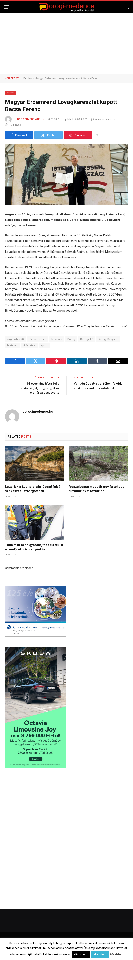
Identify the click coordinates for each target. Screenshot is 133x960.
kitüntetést (29, 345)
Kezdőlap (28, 78)
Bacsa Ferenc (38, 339)
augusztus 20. (15, 339)
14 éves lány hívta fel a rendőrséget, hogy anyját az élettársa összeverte (39, 388)
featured (12, 345)
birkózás (56, 339)
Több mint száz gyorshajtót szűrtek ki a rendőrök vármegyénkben (34, 547)
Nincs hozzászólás (103, 119)
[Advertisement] (66, 43)
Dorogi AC (86, 339)
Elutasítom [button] (100, 954)
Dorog (11, 93)
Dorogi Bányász (108, 339)
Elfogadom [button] (80, 954)
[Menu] (6, 7)
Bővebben (116, 954)
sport (44, 345)
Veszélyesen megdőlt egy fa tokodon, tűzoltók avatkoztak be (98, 489)
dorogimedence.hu (30, 119)
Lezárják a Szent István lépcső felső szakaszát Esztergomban (32, 489)
